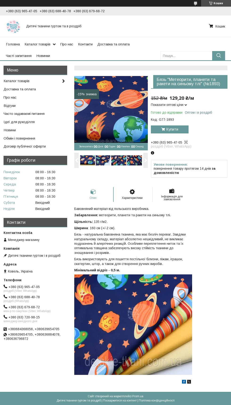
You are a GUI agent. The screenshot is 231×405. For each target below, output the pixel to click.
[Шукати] (218, 55)
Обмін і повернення (19, 138)
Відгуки (10, 106)
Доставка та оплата (113, 44)
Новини (10, 130)
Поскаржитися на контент (120, 400)
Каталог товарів (37, 44)
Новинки (43, 56)
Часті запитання (19, 56)
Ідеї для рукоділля (19, 122)
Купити (172, 129)
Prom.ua (137, 396)
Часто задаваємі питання (24, 114)
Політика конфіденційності (157, 400)
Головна (13, 44)
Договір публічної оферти (25, 146)
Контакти (85, 44)
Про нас (66, 44)
